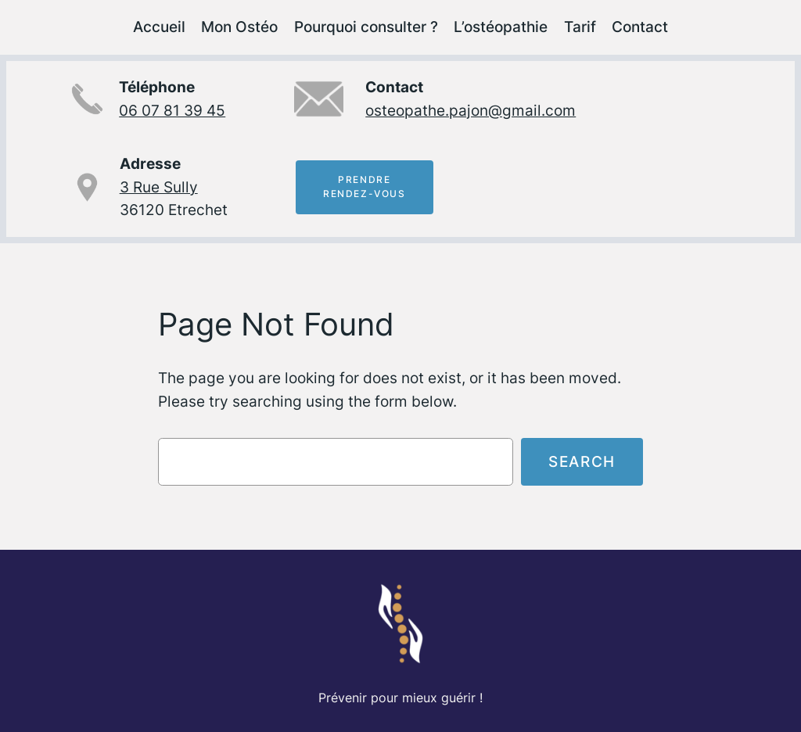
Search (582, 461)
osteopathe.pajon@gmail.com (470, 110)
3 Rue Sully (159, 187)
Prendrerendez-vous (364, 187)
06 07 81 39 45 (172, 110)
